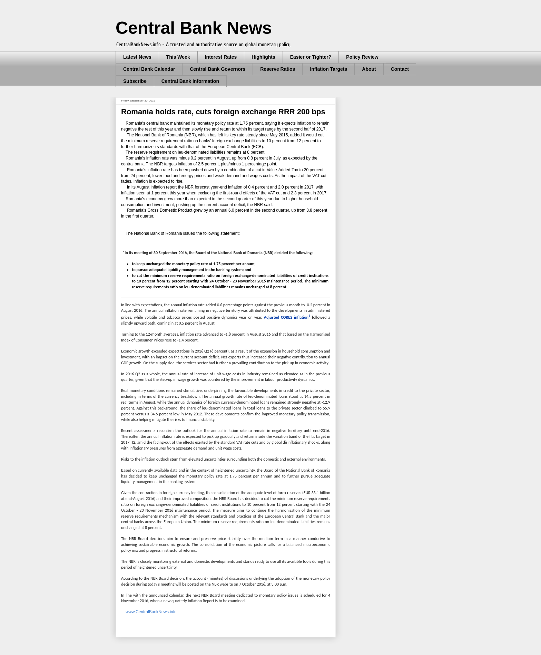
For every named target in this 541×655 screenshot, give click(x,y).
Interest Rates (221, 57)
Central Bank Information (190, 81)
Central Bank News (194, 28)
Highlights (263, 57)
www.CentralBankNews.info (151, 611)
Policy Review (362, 57)
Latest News (137, 57)
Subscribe (135, 81)
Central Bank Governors (217, 69)
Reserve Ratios (277, 69)
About (369, 69)
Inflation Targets (328, 69)
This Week (178, 57)
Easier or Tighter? (311, 57)
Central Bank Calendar (149, 69)
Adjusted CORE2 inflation (287, 317)
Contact (400, 69)
